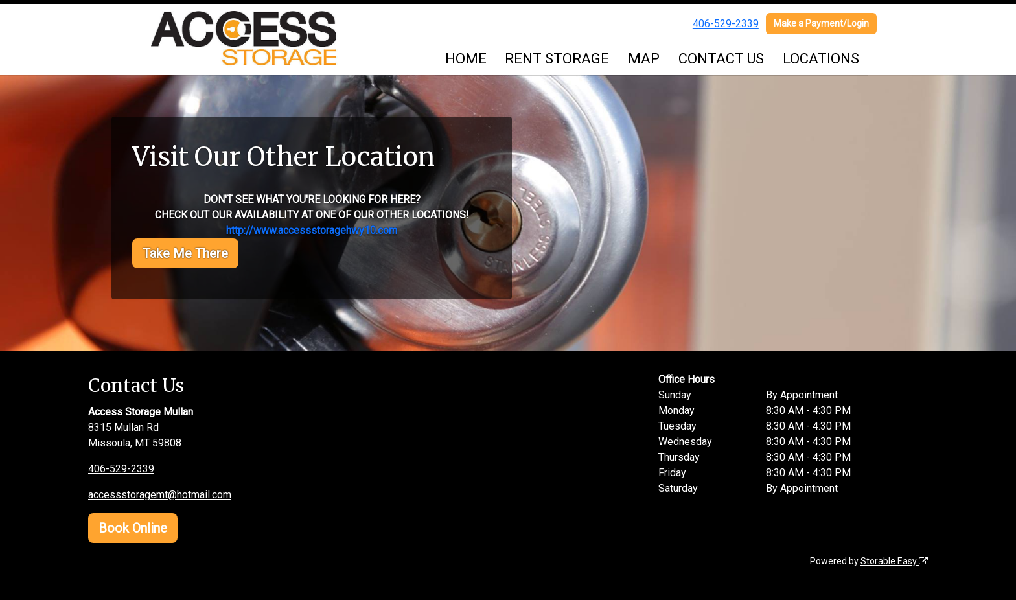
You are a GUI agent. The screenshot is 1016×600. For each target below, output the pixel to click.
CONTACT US (721, 59)
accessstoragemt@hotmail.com (159, 495)
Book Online (132, 528)
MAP (644, 59)
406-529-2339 (726, 23)
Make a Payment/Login (821, 23)
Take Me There (185, 253)
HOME (466, 59)
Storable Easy (894, 561)
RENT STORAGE (557, 59)
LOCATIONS (821, 59)
